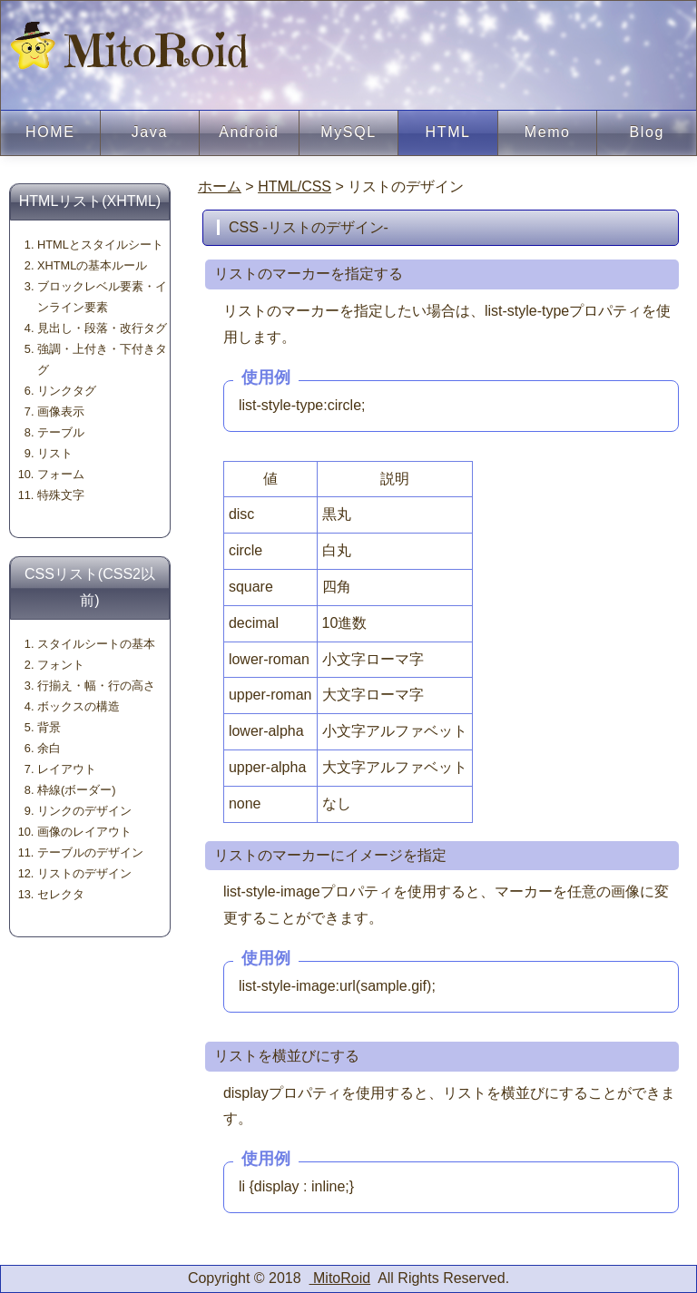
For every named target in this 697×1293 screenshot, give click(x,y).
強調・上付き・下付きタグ (102, 359)
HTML (448, 132)
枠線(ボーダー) (76, 790)
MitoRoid (129, 50)
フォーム (60, 474)
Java (150, 132)
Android (249, 132)
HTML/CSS (294, 186)
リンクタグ (66, 390)
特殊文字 (60, 495)
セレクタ (60, 894)
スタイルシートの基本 (96, 644)
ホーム (219, 186)
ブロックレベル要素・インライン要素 (102, 296)
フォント (60, 664)
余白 (49, 748)
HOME (49, 132)
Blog (647, 132)
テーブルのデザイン (90, 852)
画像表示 (60, 411)
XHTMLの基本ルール (92, 265)
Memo (548, 132)
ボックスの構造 (78, 706)
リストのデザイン (84, 873)
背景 (49, 727)
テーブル (60, 432)
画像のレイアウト (84, 831)
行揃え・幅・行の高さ (96, 685)
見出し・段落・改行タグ (102, 328)
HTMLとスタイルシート (100, 244)
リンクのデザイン (84, 811)
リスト (55, 453)
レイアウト (66, 769)
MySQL (348, 132)
